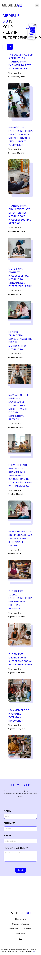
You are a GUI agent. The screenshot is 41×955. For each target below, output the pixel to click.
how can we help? (16, 848)
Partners (13, 928)
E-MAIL (8, 835)
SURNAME (9, 823)
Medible (20, 933)
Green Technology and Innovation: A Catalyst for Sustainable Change (20, 538)
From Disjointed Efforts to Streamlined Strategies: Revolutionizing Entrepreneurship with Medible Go (20, 476)
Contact (28, 928)
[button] (37, 5)
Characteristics (20, 924)
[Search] (10, 47)
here (34, 951)
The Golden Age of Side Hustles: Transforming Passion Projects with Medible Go (20, 61)
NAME (7, 810)
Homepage (20, 919)
